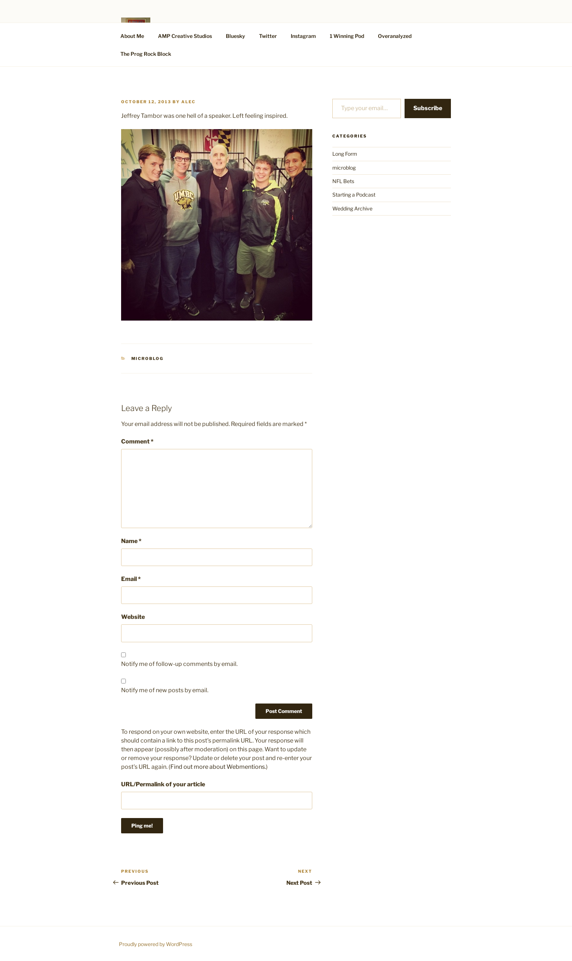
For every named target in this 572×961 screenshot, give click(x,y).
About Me (132, 36)
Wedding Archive (352, 208)
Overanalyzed (394, 36)
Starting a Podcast (353, 194)
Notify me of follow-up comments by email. (179, 663)
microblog (147, 358)
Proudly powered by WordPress (155, 944)
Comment (137, 441)
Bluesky (235, 36)
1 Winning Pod (347, 36)
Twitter (268, 36)
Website (133, 616)
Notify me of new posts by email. (164, 690)
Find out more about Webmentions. (218, 766)
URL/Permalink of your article (163, 784)
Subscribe (427, 108)
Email (131, 579)
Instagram (303, 36)
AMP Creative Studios (185, 36)
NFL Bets (343, 181)
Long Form (344, 154)
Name (131, 541)
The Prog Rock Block (145, 54)
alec (188, 101)
